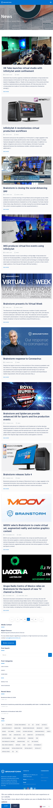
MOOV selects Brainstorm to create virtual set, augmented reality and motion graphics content (26, 528)
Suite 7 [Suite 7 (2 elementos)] (29, 744)
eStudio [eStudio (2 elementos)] (18, 731)
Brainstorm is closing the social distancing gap (25, 189)
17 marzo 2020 (9, 362)
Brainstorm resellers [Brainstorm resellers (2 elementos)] (28, 728)
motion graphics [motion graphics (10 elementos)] (6, 738)
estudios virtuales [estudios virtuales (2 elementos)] (28, 731)
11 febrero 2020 (9, 478)
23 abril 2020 (8, 194)
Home (2, 21)
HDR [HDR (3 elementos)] (10, 734)
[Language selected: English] (44, 806)
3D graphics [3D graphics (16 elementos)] (9, 724)
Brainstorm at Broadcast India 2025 (11, 711)
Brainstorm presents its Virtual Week (22, 303)
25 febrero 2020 (9, 423)
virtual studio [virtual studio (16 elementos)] (6, 751)
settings (4, 802)
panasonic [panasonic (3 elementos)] (30, 738)
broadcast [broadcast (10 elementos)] (39, 728)
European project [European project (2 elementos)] (39, 731)
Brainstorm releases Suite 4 (17, 474)
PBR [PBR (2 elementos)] (37, 738)
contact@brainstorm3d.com (29, 784)
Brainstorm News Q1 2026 (8, 697)
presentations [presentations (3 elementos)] (21, 741)
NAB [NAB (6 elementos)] (14, 738)
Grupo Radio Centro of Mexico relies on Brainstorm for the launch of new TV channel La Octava (24, 589)
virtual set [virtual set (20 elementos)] (38, 748)
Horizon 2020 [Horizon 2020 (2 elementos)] (17, 734)
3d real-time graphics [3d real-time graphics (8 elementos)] (20, 724)
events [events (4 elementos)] (48, 731)
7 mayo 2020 (8, 134)
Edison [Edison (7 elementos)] (4, 731)
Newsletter (4, 681)
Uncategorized (5, 685)
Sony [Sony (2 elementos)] (24, 744)
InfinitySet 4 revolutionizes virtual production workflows (21, 129)
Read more (6, 91)
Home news (21, 595)
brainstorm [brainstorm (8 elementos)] (17, 728)
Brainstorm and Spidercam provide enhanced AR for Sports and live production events (26, 416)
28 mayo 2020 (8, 74)
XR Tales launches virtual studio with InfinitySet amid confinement (22, 69)
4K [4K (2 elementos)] (29, 724)
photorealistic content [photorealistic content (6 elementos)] (8, 741)
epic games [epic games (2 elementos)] (11, 731)
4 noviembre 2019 (9, 595)
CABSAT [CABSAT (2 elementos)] (47, 728)
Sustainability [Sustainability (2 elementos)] (37, 744)
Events (18, 194)
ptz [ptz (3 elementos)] (28, 741)
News (18, 74)
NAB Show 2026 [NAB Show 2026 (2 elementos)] (21, 738)
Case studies (4, 666)
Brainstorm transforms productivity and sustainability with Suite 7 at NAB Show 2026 (25, 704)
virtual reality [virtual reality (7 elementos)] (28, 748)
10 (24, 619)
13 (35, 619)
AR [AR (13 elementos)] (32, 724)
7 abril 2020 (8, 307)
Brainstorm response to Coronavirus (22, 358)
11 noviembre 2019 (9, 534)
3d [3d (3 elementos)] (2, 724)
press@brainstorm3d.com (13, 638)
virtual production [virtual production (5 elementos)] (17, 748)
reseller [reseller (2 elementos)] (18, 744)
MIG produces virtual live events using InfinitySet (23, 247)
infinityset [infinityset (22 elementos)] (30, 734)
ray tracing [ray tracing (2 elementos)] (35, 741)
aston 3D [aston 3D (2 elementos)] (44, 724)
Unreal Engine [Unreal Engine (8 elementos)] (5, 748)
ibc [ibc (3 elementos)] (24, 734)
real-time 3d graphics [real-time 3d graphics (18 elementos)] (7, 744)
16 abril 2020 (8, 252)
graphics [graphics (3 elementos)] (4, 734)
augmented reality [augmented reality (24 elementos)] (7, 728)
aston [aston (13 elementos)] (37, 724)
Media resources (8, 643)
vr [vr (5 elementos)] (13, 751)
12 (32, 619)
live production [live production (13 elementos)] (40, 734)
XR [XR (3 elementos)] (16, 751)
